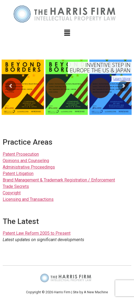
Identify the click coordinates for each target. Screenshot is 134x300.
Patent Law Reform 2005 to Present (36, 233)
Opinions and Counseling (26, 160)
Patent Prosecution (21, 154)
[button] (67, 33)
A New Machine (96, 292)
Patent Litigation (18, 173)
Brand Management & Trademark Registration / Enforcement (59, 180)
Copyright (12, 192)
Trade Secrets (16, 186)
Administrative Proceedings (29, 167)
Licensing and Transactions (28, 199)
